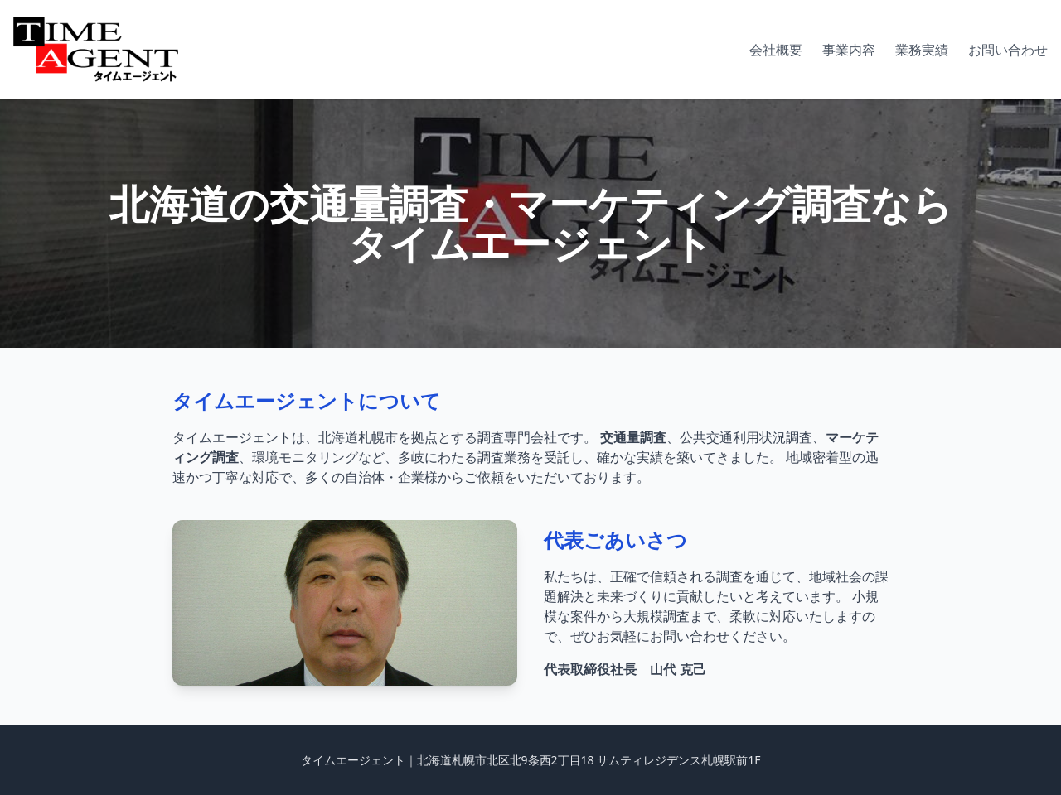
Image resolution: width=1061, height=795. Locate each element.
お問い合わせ (1008, 50)
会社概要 (775, 50)
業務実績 (921, 50)
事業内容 (848, 50)
